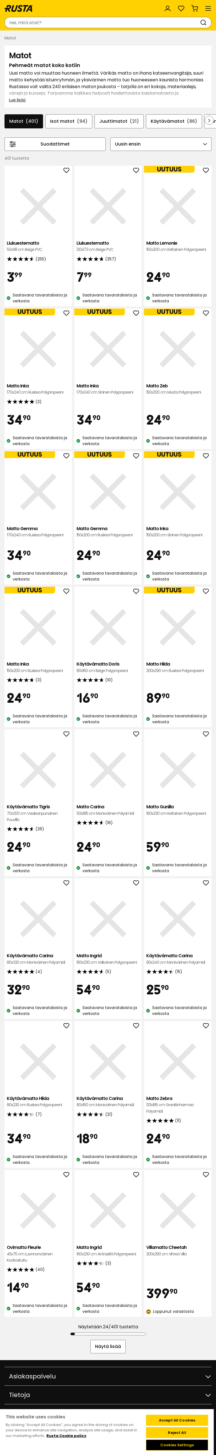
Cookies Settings (177, 1445)
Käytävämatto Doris (108, 667)
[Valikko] (208, 8)
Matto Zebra (177, 1104)
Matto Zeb (177, 389)
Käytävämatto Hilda (38, 1101)
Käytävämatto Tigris (38, 813)
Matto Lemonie (177, 246)
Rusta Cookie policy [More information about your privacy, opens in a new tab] (66, 1435)
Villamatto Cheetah (177, 1250)
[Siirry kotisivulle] (18, 8)
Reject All (177, 1432)
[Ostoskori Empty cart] (194, 8)
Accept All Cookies (177, 1420)
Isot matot (68, 121)
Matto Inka (38, 389)
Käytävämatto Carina (38, 959)
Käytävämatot (174, 121)
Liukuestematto (38, 246)
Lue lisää (17, 100)
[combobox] (102, 22)
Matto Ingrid (108, 959)
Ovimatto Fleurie (38, 1253)
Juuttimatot (119, 121)
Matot (23, 121)
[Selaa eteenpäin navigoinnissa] (209, 120)
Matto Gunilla (177, 810)
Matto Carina (108, 810)
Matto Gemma (38, 532)
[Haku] (204, 22)
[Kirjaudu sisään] (167, 8)
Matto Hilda (177, 667)
